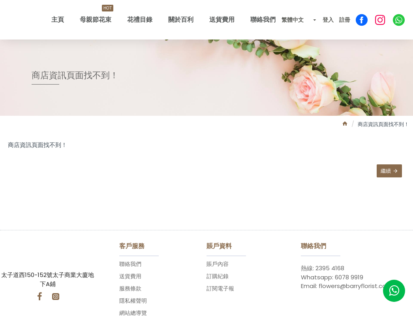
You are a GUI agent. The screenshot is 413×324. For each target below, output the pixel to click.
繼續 (385, 171)
